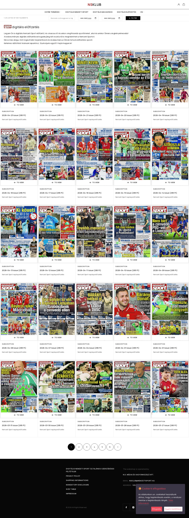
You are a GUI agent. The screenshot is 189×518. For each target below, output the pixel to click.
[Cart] (184, 4)
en (142, 12)
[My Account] (178, 4)
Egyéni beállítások (173, 509)
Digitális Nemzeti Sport (76, 12)
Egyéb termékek (52, 12)
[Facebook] (126, 507)
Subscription (8, 111)
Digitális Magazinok (103, 12)
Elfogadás (156, 509)
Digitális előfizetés (126, 12)
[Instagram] (133, 507)
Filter (133, 18)
